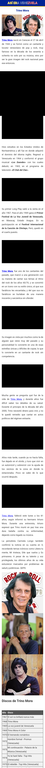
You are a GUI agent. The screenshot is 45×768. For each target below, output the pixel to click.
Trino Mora (7, 40)
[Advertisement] (22, 93)
